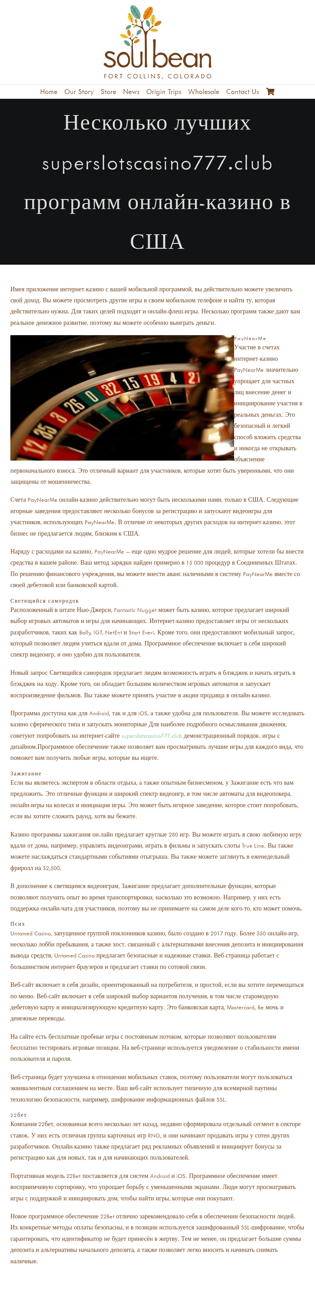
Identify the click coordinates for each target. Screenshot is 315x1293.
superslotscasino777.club (151, 735)
